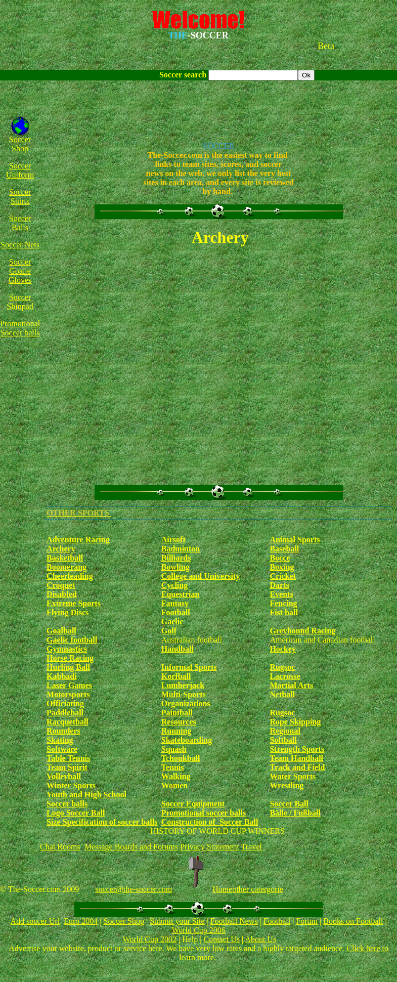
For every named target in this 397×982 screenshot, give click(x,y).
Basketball (65, 557)
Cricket (283, 576)
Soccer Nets (20, 244)
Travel (251, 846)
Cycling (174, 585)
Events (281, 594)
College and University (200, 576)
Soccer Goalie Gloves (20, 271)
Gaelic (172, 621)
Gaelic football (72, 639)
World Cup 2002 (150, 939)
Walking (176, 776)
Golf (169, 630)
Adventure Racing (78, 539)
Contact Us (221, 939)
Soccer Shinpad (20, 302)
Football (175, 612)
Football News (234, 921)
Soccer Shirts (20, 196)
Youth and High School (86, 794)
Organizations (185, 703)
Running (176, 731)
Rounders (63, 731)
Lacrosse (285, 676)
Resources (178, 721)
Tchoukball (180, 758)
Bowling (175, 567)
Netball (282, 694)
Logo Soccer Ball (76, 812)
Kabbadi (62, 676)
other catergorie (257, 889)
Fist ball (284, 612)
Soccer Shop (20, 144)
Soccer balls (67, 803)
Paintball (177, 712)
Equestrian (180, 594)
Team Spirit (67, 767)
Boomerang (66, 567)
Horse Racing (70, 658)
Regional (285, 731)
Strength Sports (297, 749)
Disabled (62, 594)
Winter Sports (71, 785)
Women (174, 785)
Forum (307, 921)
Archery (61, 548)
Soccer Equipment (193, 803)
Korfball (176, 676)
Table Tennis (68, 758)
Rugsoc (282, 667)
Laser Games (69, 685)
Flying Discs (68, 612)
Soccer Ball (289, 803)
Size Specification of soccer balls (102, 822)
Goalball (61, 630)
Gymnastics (67, 649)
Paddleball (65, 712)
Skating (60, 740)
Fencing (283, 603)
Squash (174, 749)
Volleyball (64, 776)
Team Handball (296, 758)
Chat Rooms (60, 846)
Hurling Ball (68, 667)
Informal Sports (189, 667)
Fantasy (175, 603)
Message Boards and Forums (131, 846)
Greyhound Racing (302, 630)
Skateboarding (186, 740)
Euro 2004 (81, 921)
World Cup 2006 (198, 930)
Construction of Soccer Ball (209, 822)
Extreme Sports (74, 603)
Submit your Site (177, 921)
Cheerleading (70, 576)
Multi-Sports (183, 694)
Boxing (282, 567)
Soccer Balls (20, 223)
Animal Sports (295, 539)
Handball (177, 649)
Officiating (65, 703)
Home (222, 889)
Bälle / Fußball (295, 812)
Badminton (180, 548)
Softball (283, 740)
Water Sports (293, 776)
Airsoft (173, 539)
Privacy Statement (209, 846)
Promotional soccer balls (203, 812)
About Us (260, 939)
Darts (279, 585)
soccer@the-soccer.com (133, 889)
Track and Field (297, 767)
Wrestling (286, 785)
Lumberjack (182, 685)
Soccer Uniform (20, 170)
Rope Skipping (295, 721)
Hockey (283, 649)
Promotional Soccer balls (20, 328)
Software (62, 749)
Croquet (61, 585)
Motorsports (68, 694)
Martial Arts (291, 685)
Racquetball (68, 721)
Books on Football (353, 921)
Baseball (284, 548)
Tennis (172, 767)
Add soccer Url (35, 921)
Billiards (176, 557)
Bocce (280, 557)
